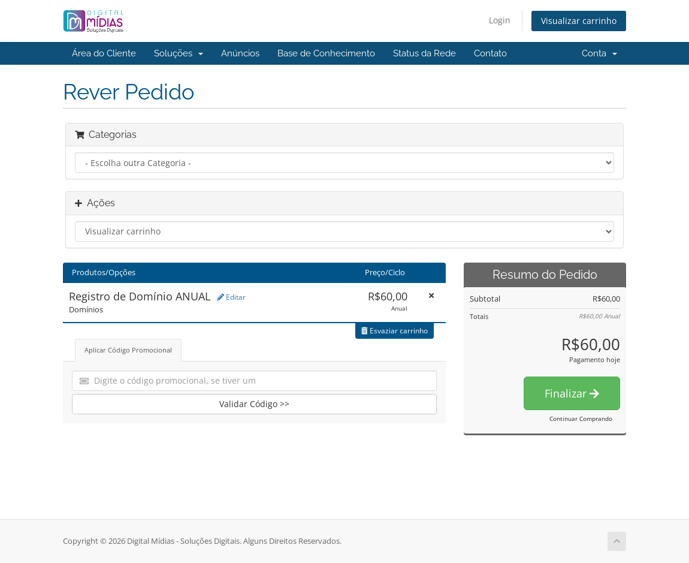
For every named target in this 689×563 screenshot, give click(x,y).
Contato (490, 53)
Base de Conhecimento (326, 53)
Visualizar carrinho (579, 20)
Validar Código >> (254, 404)
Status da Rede (424, 53)
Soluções (178, 53)
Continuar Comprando (580, 418)
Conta (599, 53)
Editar (231, 297)
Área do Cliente (104, 53)
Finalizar (572, 393)
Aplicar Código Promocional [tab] (128, 349)
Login (499, 20)
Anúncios (240, 53)
